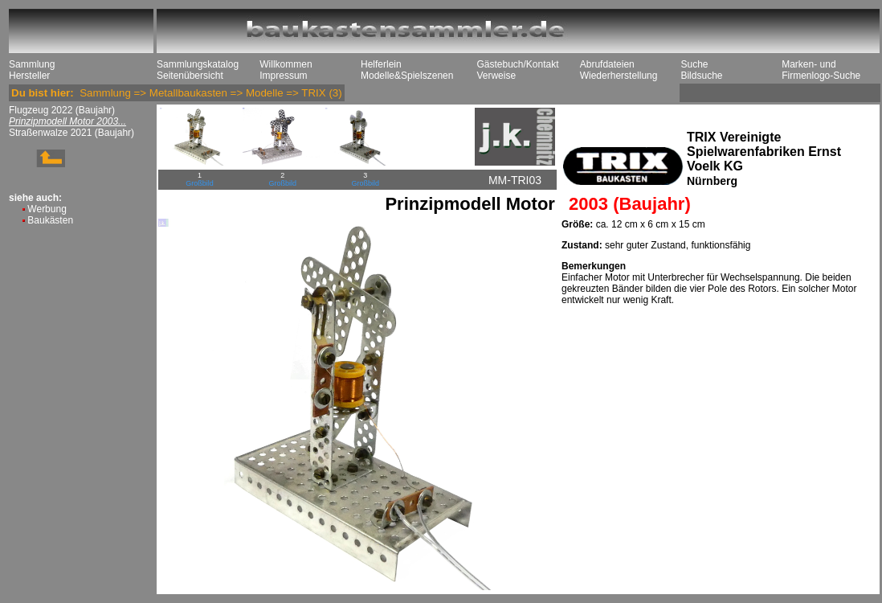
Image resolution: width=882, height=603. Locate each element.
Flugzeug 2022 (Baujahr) (62, 110)
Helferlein (381, 64)
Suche (694, 64)
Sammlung (32, 64)
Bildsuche (701, 75)
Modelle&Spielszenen (407, 75)
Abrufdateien (607, 64)
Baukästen (50, 220)
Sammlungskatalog (198, 64)
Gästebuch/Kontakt (517, 64)
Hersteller (29, 75)
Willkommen (285, 64)
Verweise (496, 75)
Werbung (46, 209)
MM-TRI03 (514, 180)
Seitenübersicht (190, 75)
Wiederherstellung (619, 75)
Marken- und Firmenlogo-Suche (821, 70)
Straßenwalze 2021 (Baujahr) (71, 132)
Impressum (283, 75)
